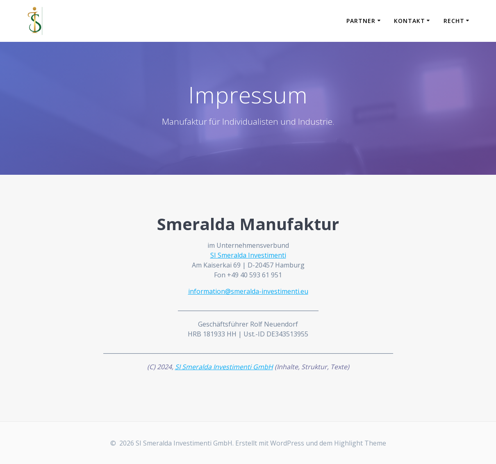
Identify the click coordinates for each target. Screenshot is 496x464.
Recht (454, 21)
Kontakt (409, 21)
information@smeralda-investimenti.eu (248, 291)
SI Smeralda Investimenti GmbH (224, 366)
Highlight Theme (360, 443)
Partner (360, 21)
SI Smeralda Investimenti (248, 255)
